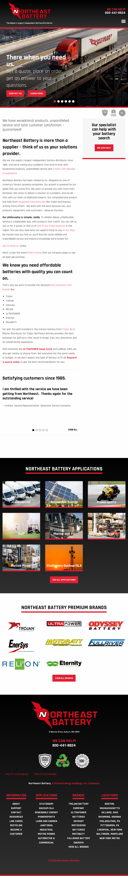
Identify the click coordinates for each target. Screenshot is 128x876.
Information (16, 796)
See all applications (64, 579)
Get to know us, (11, 246)
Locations (109, 796)
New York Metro (110, 838)
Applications (46, 796)
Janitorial (46, 825)
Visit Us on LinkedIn (45, 774)
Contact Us (15, 93)
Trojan (65, 329)
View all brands (64, 678)
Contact (16, 812)
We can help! (64, 742)
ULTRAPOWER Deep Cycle (37, 349)
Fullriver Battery (78, 838)
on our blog (68, 230)
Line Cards (16, 821)
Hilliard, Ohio (109, 812)
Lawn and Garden (46, 821)
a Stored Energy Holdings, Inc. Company (76, 783)
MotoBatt (78, 834)
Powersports (46, 817)
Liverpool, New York (109, 830)
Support (16, 808)
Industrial (46, 830)
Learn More (36, 93)
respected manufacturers (32, 202)
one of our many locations (51, 226)
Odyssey (79, 821)
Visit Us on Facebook (16, 774)
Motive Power (46, 834)
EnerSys (79, 842)
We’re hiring (35, 253)
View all (72, 429)
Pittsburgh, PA (109, 825)
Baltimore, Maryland (109, 834)
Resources (16, 817)
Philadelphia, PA (110, 821)
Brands (78, 796)
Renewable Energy (46, 812)
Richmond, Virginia (109, 817)
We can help (104, 147)
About (16, 804)
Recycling (16, 825)
